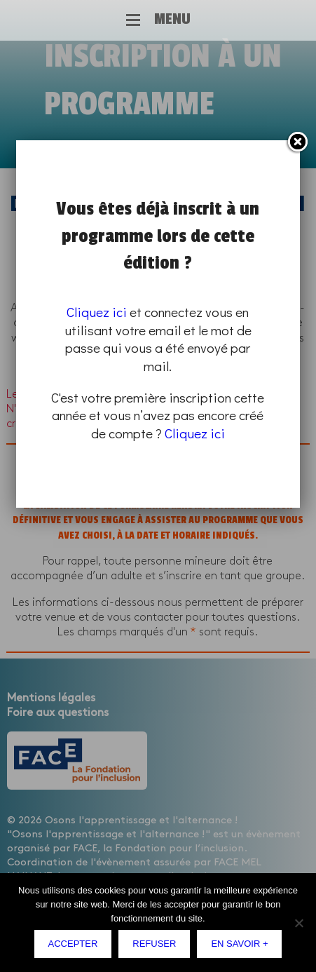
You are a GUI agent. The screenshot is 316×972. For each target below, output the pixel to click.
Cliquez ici (97, 311)
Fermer (297, 142)
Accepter (73, 943)
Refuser (154, 943)
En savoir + (239, 943)
